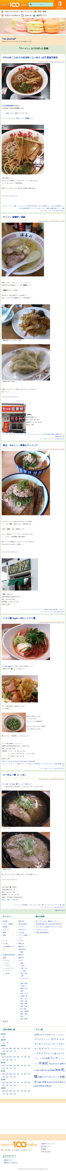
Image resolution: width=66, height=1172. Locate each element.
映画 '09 (21, 921)
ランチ (11, 434)
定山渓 (23, 965)
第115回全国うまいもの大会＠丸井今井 (49, 924)
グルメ (7, 963)
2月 (4, 1043)
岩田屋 (51, 208)
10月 (10, 1048)
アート (54, 1035)
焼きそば (61, 436)
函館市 (53, 434)
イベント (32, 208)
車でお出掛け (22, 924)
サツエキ (38, 208)
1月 (7, 1043)
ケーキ (61, 1039)
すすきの (48, 1035)
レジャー (7, 970)
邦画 (46, 1086)
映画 (58, 1069)
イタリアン (60, 1035)
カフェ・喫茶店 (8, 924)
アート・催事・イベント (15, 206)
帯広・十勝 (24, 1001)
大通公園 (46, 1070)
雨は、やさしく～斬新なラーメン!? (20, 445)
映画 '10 (21, 943)
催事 (48, 208)
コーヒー (38, 1043)
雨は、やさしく (60, 609)
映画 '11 (21, 946)
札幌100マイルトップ (47, 1143)
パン (48, 1053)
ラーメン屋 (58, 904)
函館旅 (57, 434)
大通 (41, 1070)
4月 (4, 1051)
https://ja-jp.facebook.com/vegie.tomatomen (18, 761)
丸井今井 (57, 1064)
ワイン (36, 1064)
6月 (25, 1048)
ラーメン (43, 208)
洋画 (44, 1082)
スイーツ (21, 927)
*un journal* (9, 38)
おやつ (42, 1035)
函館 (49, 434)
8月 (18, 1048)
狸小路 (55, 1082)
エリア (20, 960)
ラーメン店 (41, 434)
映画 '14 (5, 1021)
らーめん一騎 (14, 784)
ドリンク (6, 929)
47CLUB (29, 206)
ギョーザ (19, 434)
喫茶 (37, 1070)
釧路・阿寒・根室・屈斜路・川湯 (25, 1006)
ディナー (23, 763)
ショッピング (9, 968)
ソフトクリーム (55, 1049)
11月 (6, 1048)
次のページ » (60, 910)
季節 (4, 932)
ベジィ (42, 763)
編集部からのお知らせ (10, 1162)
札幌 (63, 208)
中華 (46, 434)
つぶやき (21, 932)
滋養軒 (57, 436)
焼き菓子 (49, 1082)
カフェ (55, 1039)
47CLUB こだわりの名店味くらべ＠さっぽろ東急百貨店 (30, 57)
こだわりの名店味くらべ (57, 206)
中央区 (43, 1063)
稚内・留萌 (24, 1018)
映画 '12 (21, 955)
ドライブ (25, 434)
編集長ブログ (8, 1160)
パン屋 (5, 943)
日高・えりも (25, 993)
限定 (50, 1086)
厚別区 (46, 609)
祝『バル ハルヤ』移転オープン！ (47, 921)
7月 (22, 1048)
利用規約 (43, 1149)
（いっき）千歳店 (23, 784)
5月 (29, 1048)
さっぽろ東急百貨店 (23, 208)
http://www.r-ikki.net (10, 900)
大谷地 (50, 609)
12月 (3, 1048)
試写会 (41, 1086)
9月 (14, 1048)
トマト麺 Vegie (36, 763)
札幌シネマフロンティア (48, 1077)
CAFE (37, 1034)
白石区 (60, 1082)
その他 (7, 973)
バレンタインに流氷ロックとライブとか (49, 927)
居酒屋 (5, 927)
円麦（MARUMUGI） (43, 932)
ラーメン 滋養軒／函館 (14, 217)
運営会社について (46, 1146)
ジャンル (6, 960)
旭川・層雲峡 (25, 1011)
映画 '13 (21, 958)
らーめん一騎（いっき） (15, 775)
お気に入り (22, 929)
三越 (7, 113)
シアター (53, 1044)
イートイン (47, 1039)
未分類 (5, 921)
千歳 (63, 904)
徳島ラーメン (22, 118)
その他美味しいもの (26, 904)
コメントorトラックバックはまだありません (52, 210)
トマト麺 (4, 666)
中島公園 (51, 1064)
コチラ (4, 784)
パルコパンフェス (42, 929)
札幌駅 (39, 1082)
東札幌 (59, 763)
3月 (4, 1037)
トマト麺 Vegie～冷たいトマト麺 (19, 618)
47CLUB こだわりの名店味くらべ (41, 206)
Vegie (18, 763)
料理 (4, 935)
